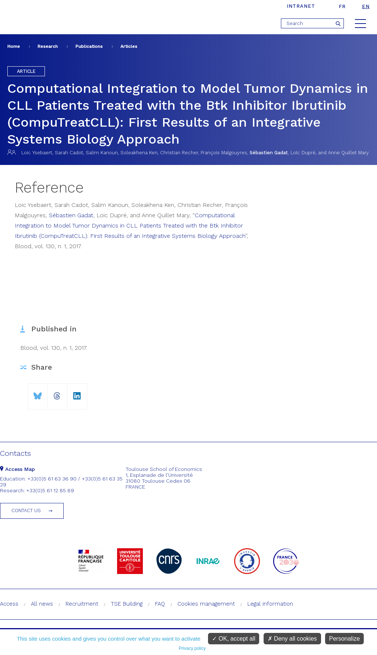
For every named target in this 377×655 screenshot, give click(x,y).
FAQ (160, 604)
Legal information (270, 604)
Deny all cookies (292, 638)
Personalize (344, 638)
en (366, 6)
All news (42, 604)
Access (9, 604)
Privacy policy (192, 648)
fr (342, 6)
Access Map (17, 469)
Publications (89, 46)
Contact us (26, 510)
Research (48, 46)
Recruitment (82, 604)
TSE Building (126, 604)
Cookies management (206, 604)
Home (13, 46)
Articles (128, 46)
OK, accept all (233, 638)
